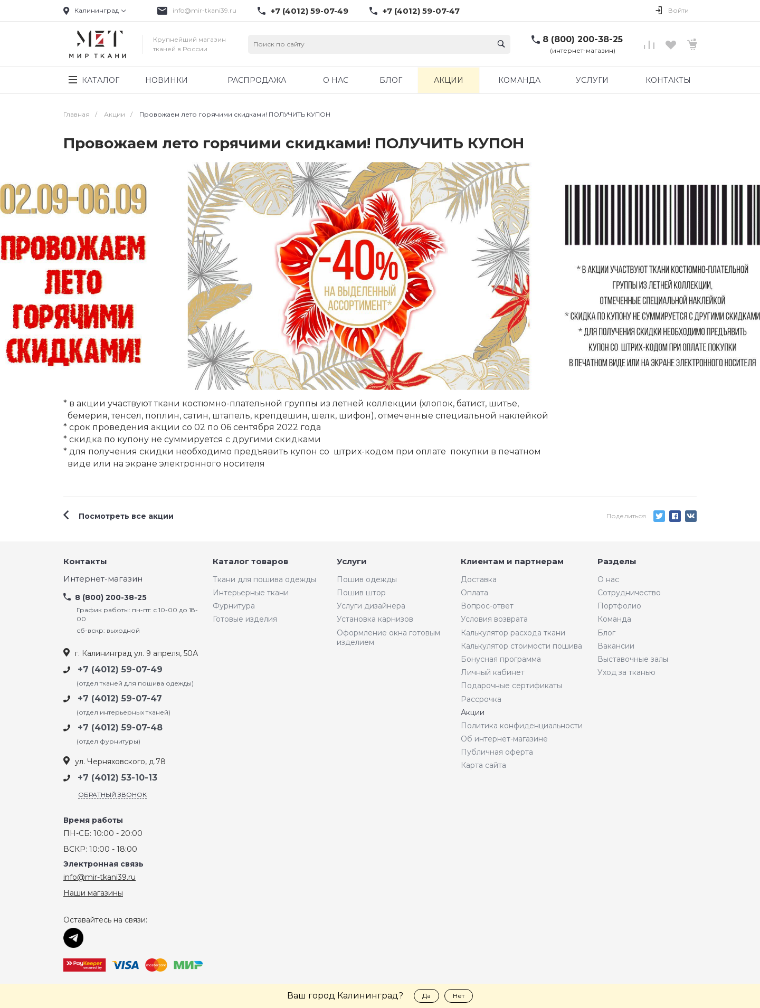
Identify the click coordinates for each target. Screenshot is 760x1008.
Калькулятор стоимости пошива (521, 646)
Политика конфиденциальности (522, 725)
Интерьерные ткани (251, 592)
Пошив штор (361, 592)
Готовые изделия (245, 619)
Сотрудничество (629, 592)
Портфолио (619, 606)
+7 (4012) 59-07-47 (421, 11)
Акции (472, 712)
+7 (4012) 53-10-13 (117, 778)
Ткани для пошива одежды (264, 579)
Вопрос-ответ (487, 606)
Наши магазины (93, 893)
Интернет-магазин (102, 579)
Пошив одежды (367, 579)
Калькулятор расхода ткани (513, 633)
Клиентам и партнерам (512, 561)
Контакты (85, 561)
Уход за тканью (626, 672)
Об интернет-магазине (504, 739)
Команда (614, 619)
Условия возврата (494, 619)
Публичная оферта (497, 752)
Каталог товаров (250, 561)
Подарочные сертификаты (511, 685)
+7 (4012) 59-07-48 (120, 727)
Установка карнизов (375, 619)
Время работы (93, 820)
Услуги (352, 561)
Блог (606, 633)
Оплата (474, 592)
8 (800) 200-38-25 (583, 39)
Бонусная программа (501, 659)
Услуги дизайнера (371, 606)
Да (426, 996)
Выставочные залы (632, 659)
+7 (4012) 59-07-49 (309, 11)
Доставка (479, 579)
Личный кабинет (493, 672)
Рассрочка (481, 699)
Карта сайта (483, 765)
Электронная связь (103, 864)
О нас (608, 579)
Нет (458, 996)
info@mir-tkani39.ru (204, 10)
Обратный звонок (112, 794)
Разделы (616, 561)
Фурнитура (234, 606)
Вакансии (615, 646)
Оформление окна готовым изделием (388, 637)
